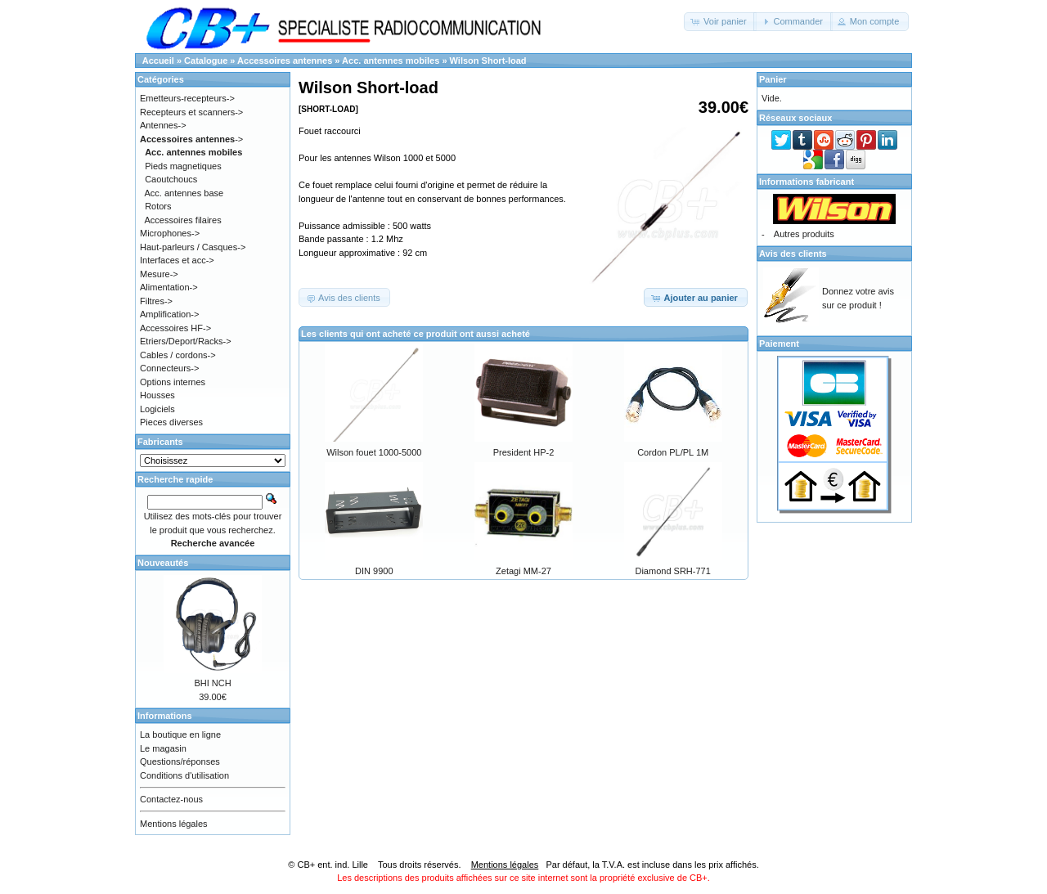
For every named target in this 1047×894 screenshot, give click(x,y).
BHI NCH (212, 683)
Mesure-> (159, 274)
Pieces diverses (171, 422)
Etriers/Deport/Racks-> (185, 341)
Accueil (158, 60)
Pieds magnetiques (183, 166)
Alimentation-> (169, 287)
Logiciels (157, 409)
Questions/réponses (180, 761)
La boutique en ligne (180, 734)
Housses (157, 395)
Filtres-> (156, 301)
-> (191, 139)
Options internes (172, 382)
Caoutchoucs (171, 179)
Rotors (158, 206)
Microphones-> (170, 233)
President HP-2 (524, 452)
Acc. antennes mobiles (390, 60)
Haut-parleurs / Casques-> (192, 247)
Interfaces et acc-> (177, 260)
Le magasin (163, 748)
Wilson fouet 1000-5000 (373, 452)
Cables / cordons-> (178, 355)
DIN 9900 (374, 571)
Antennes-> (163, 125)
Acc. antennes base (184, 193)
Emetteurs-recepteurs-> (187, 98)
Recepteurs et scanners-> (191, 112)
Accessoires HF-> (175, 328)
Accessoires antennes (284, 60)
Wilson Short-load (488, 60)
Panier (773, 79)
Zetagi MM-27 (523, 571)
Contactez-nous (171, 799)
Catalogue (205, 60)
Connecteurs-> (169, 368)
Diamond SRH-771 (672, 571)
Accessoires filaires (183, 220)
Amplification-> (169, 314)
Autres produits (804, 234)
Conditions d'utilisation (184, 775)
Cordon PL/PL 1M (672, 452)
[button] (720, 21)
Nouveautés (162, 563)
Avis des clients (793, 253)
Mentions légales (174, 824)
